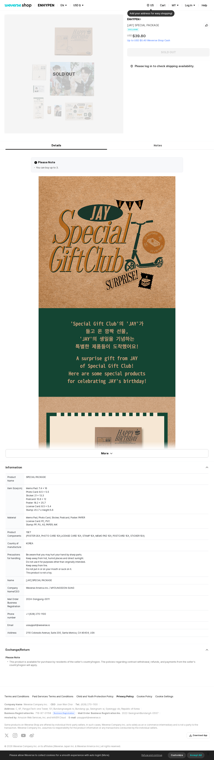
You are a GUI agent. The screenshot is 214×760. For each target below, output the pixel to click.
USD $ (77, 5)
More (107, 453)
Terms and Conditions (16, 696)
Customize (177, 755)
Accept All (195, 755)
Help (204, 5)
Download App (198, 735)
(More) (105, 755)
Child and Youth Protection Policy (94, 696)
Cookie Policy (144, 696)
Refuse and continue (151, 755)
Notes (158, 145)
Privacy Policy (125, 696)
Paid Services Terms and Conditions (52, 696)
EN (62, 5)
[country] (150, 5)
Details (56, 145)
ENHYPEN (133, 19)
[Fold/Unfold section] (107, 467)
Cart (163, 5)
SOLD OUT (168, 52)
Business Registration (64, 713)
